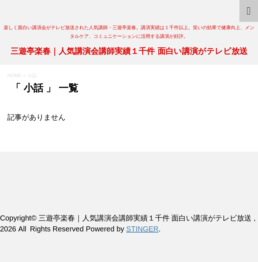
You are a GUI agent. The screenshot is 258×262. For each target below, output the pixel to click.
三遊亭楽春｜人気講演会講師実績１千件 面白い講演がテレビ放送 (129, 52)
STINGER (142, 229)
